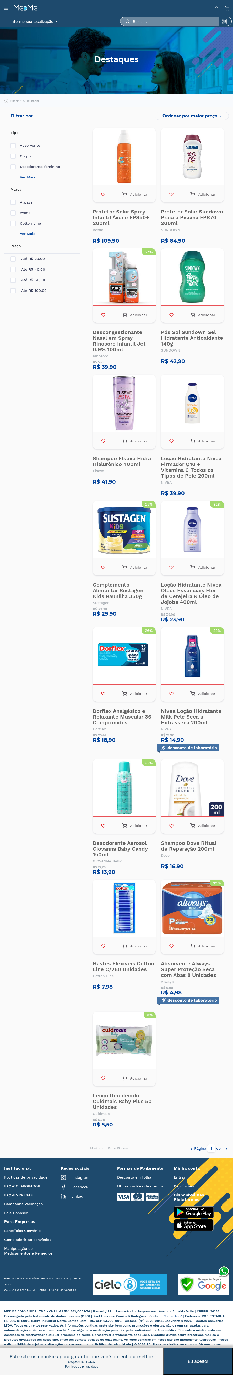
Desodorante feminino (35, 166)
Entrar (179, 1177)
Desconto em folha (134, 1177)
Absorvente (25, 145)
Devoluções (184, 1186)
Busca (32, 100)
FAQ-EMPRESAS (18, 1195)
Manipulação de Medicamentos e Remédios (28, 1250)
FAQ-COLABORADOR (22, 1186)
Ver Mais (27, 177)
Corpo (20, 156)
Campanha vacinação (23, 1204)
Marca (15, 189)
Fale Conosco (16, 1213)
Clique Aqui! (173, 1316)
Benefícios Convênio (22, 1231)
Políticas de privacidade (25, 1177)
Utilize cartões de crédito (140, 1186)
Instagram (75, 1177)
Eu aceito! (198, 1361)
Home (13, 100)
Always (21, 202)
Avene (20, 213)
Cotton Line (25, 223)
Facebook (74, 1187)
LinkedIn (74, 1196)
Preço (15, 246)
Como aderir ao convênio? (27, 1239)
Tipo (14, 132)
